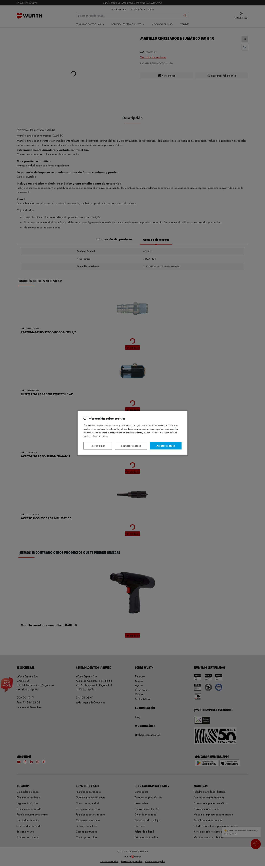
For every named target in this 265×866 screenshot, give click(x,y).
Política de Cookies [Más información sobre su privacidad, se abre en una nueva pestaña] (99, 436)
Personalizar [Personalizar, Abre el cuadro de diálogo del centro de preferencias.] (98, 445)
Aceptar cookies (165, 445)
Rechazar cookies (131, 445)
